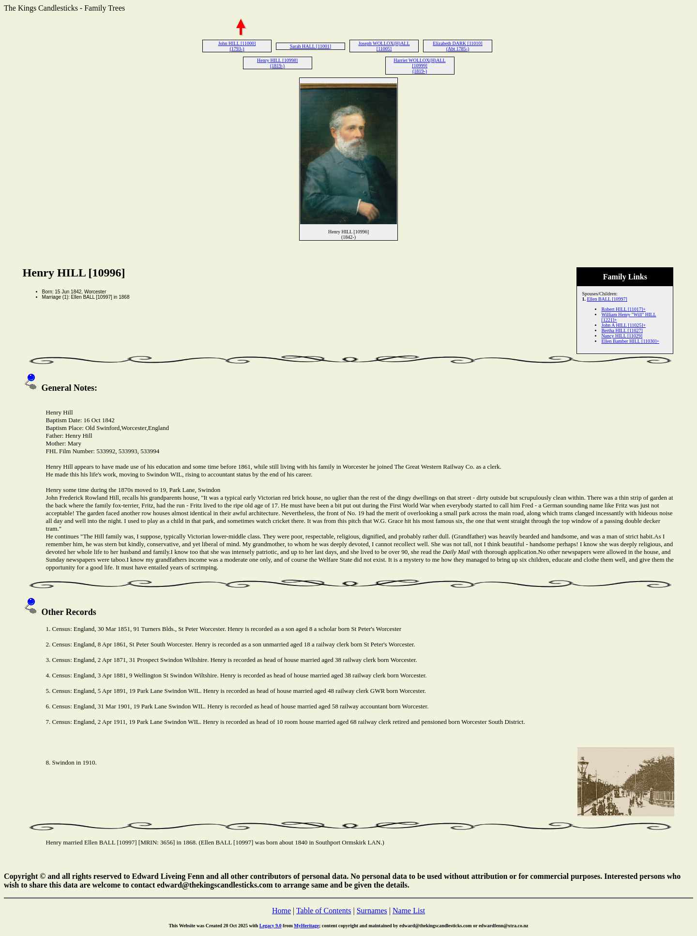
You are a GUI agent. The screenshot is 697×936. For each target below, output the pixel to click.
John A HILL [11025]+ (623, 325)
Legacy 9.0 (270, 925)
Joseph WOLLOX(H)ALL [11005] (383, 46)
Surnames (372, 910)
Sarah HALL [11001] (310, 46)
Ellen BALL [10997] (607, 299)
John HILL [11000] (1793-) (237, 46)
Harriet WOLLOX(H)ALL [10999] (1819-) (419, 66)
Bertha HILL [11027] (621, 330)
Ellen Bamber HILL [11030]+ (630, 341)
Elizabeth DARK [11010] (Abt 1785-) (457, 46)
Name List (409, 910)
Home (281, 910)
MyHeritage (306, 925)
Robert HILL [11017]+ (623, 309)
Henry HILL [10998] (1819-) (277, 63)
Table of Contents (323, 910)
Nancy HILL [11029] (621, 335)
